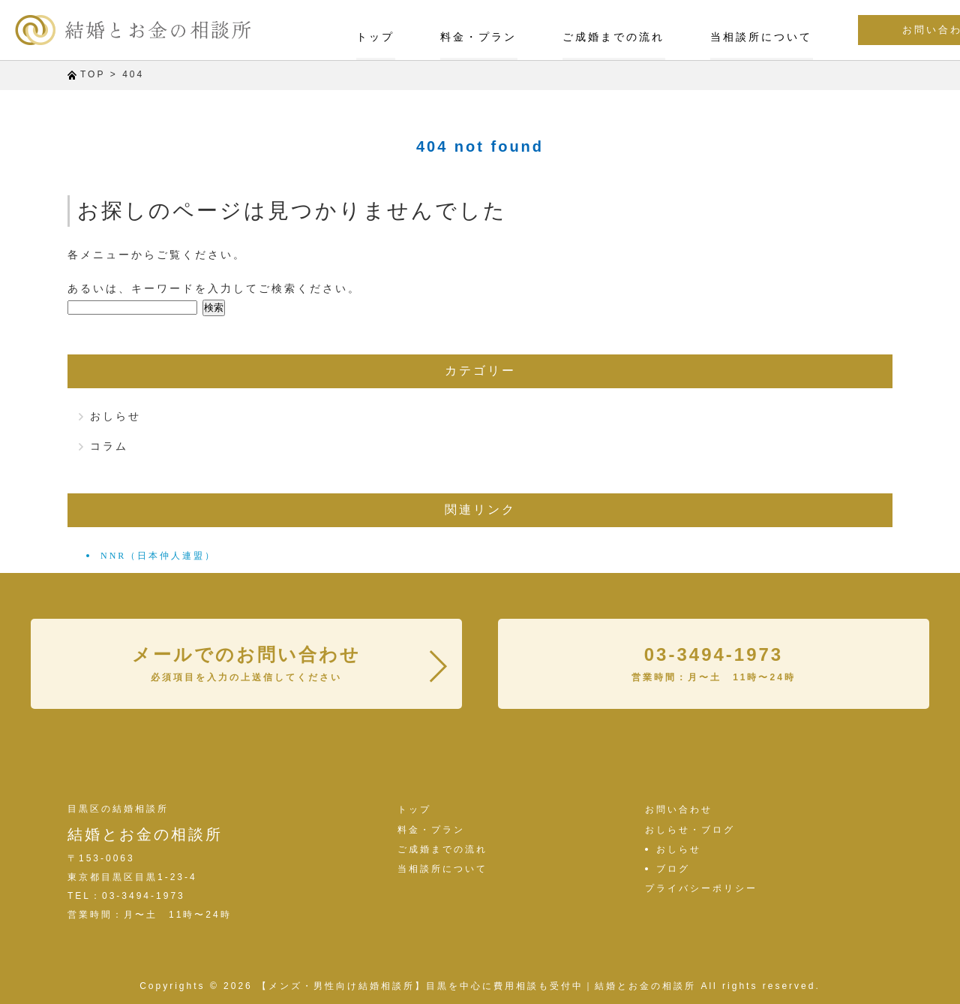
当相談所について (669, 36)
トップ (285, 36)
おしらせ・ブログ (690, 830)
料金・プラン (388, 36)
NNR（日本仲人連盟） (158, 555)
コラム (109, 446)
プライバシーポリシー (701, 888)
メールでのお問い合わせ (246, 663)
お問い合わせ (867, 30)
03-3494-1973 (714, 663)
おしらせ (115, 416)
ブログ (673, 869)
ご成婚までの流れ (522, 36)
